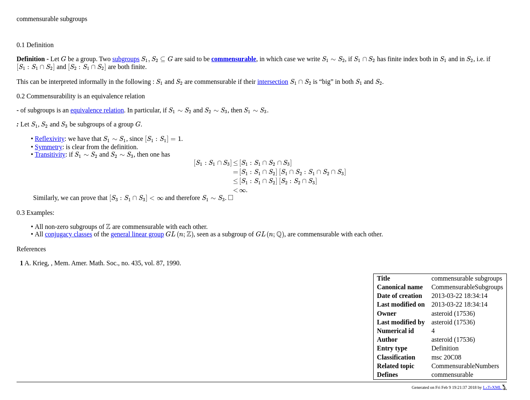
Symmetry (48, 146)
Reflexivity (50, 138)
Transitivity (50, 154)
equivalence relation (97, 110)
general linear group (137, 234)
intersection (272, 81)
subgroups (126, 58)
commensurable (233, 58)
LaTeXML (495, 387)
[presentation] (63, 59)
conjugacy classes (68, 234)
